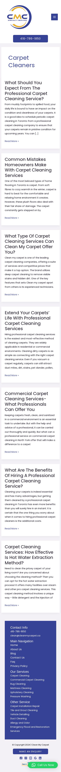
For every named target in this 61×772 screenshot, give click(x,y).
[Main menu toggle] (54, 17)
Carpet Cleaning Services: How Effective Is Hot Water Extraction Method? (29, 555)
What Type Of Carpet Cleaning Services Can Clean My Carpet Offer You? (29, 244)
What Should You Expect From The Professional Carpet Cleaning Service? (26, 91)
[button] (30, 38)
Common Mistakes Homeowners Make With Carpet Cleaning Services (28, 167)
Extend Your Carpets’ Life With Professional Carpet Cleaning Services (27, 321)
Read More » (12, 141)
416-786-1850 (18, 631)
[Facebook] (21, 758)
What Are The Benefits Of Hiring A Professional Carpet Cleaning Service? (30, 478)
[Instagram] (25, 758)
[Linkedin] (40, 758)
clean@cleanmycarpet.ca (25, 635)
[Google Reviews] (35, 758)
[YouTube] (30, 758)
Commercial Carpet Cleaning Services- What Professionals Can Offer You (26, 401)
